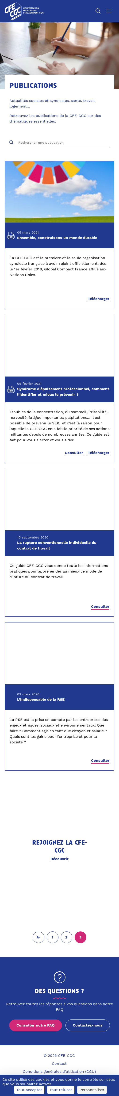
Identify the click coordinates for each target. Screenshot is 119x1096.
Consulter (74, 453)
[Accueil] (24, 11)
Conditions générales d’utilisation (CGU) (59, 1071)
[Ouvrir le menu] (109, 11)
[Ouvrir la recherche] (98, 11)
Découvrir (59, 859)
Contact (59, 1063)
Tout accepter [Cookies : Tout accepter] (29, 1090)
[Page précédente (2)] (38, 937)
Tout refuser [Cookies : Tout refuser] (61, 1090)
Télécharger (98, 298)
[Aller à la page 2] (67, 937)
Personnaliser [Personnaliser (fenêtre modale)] (92, 1090)
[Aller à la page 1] (52, 937)
